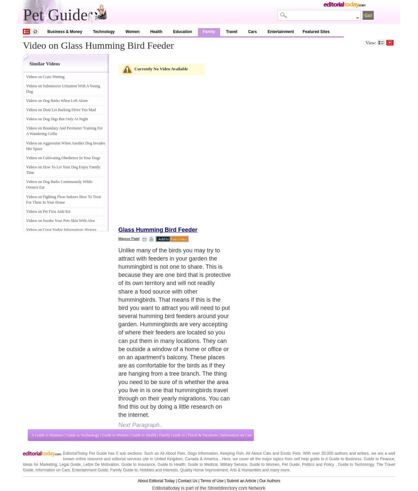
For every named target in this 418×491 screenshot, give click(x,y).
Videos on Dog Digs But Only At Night (57, 119)
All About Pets (172, 453)
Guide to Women (115, 435)
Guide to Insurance (138, 464)
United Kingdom (168, 459)
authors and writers (352, 453)
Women (132, 31)
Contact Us (187, 481)
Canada (192, 459)
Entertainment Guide (90, 470)
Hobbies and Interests (159, 470)
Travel (231, 31)
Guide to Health (143, 435)
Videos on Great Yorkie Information (54, 230)
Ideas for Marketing (40, 464)
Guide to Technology (82, 435)
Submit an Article (241, 481)
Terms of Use (212, 481)
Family (209, 31)
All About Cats (258, 453)
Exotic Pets (290, 453)
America (211, 459)
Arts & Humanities (245, 470)
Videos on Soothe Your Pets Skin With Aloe (60, 220)
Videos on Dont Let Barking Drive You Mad (61, 110)
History (90, 230)
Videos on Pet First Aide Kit (48, 211)
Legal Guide (70, 464)
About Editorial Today (156, 481)
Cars (252, 31)
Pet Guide (290, 464)
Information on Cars (236, 435)
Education (182, 31)
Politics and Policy (319, 464)
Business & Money (64, 31)
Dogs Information (202, 453)
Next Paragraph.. (141, 425)
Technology (104, 31)
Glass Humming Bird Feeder (158, 230)
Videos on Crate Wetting (45, 77)
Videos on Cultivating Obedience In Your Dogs (63, 158)
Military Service (233, 464)
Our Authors (269, 481)
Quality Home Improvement (204, 470)
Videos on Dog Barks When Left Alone (57, 100)
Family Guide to (172, 435)
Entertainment (280, 31)
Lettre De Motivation (101, 464)
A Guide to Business (47, 435)
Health (156, 31)
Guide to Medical (203, 464)
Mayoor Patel (129, 239)
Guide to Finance (379, 459)
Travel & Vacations (202, 435)
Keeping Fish (232, 453)
